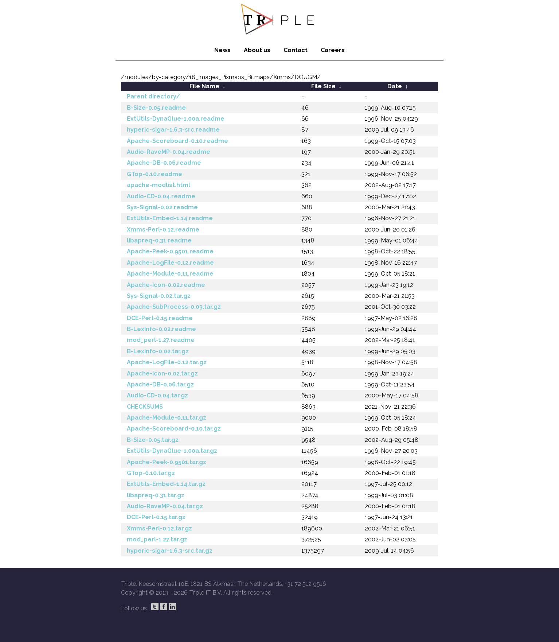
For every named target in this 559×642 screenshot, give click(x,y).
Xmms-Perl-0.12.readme (163, 229)
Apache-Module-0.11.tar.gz (166, 417)
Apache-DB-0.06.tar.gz (160, 384)
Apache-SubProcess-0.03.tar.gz (174, 306)
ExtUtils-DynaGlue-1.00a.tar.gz (172, 450)
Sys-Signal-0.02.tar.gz (159, 295)
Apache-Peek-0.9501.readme (170, 251)
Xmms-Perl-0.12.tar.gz (159, 528)
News (222, 50)
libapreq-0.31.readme (159, 240)
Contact (296, 50)
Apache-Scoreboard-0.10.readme (177, 140)
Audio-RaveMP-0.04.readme (168, 151)
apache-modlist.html (158, 185)
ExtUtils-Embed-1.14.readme (170, 218)
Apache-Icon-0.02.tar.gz (162, 373)
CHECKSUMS (145, 406)
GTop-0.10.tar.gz (151, 473)
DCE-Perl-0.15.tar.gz (156, 517)
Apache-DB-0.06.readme (164, 162)
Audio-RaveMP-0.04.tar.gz (165, 506)
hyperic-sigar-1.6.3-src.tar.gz (169, 550)
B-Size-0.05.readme (156, 107)
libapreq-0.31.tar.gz (155, 495)
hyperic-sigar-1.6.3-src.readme (173, 129)
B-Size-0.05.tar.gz (153, 439)
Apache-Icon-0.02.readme (166, 284)
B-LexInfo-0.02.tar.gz (158, 351)
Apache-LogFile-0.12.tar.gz (167, 362)
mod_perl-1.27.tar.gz (157, 539)
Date (394, 86)
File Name (204, 86)
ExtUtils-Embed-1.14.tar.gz (166, 483)
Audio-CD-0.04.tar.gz (157, 395)
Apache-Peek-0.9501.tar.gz (166, 462)
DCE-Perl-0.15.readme (160, 318)
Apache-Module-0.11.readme (170, 273)
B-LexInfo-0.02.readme (161, 329)
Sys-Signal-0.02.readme (162, 207)
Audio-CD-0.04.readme (161, 196)
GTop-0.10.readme (154, 174)
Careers (333, 50)
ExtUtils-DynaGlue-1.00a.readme (175, 118)
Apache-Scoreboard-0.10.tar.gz (174, 428)
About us (257, 50)
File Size (323, 86)
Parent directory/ (153, 96)
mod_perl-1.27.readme (161, 339)
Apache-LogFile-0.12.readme (170, 262)
